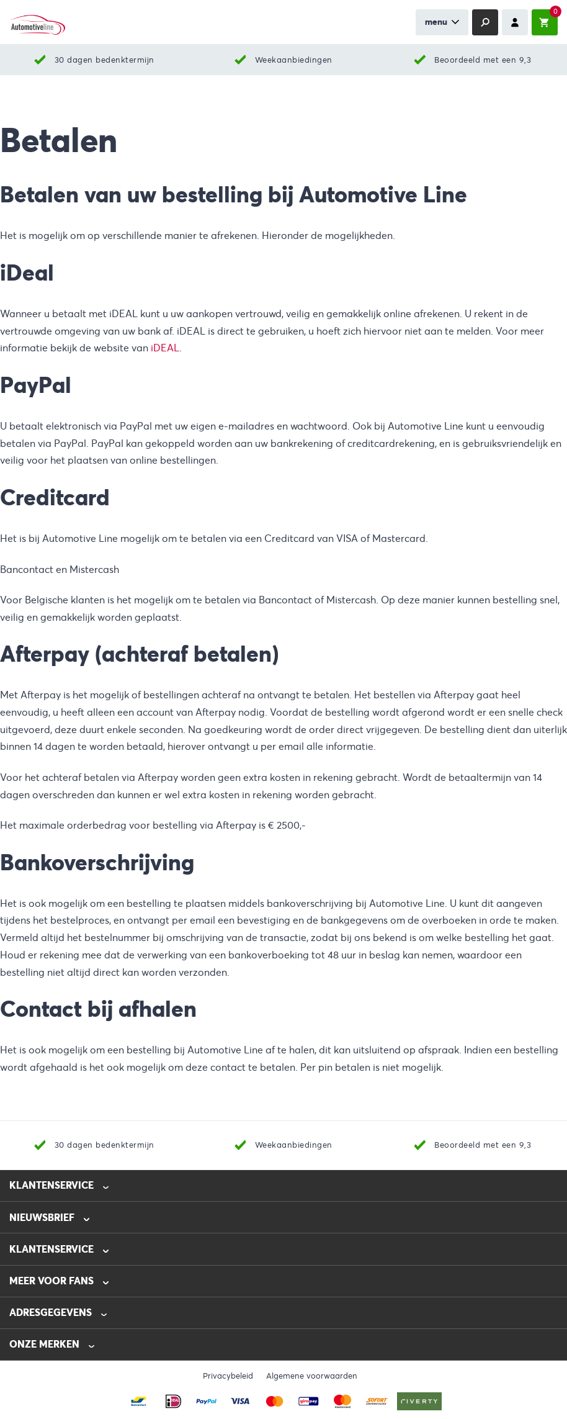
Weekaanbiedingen (294, 60)
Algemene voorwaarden (311, 1376)
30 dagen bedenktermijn (104, 60)
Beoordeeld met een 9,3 (482, 60)
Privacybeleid (228, 1376)
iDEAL (165, 347)
